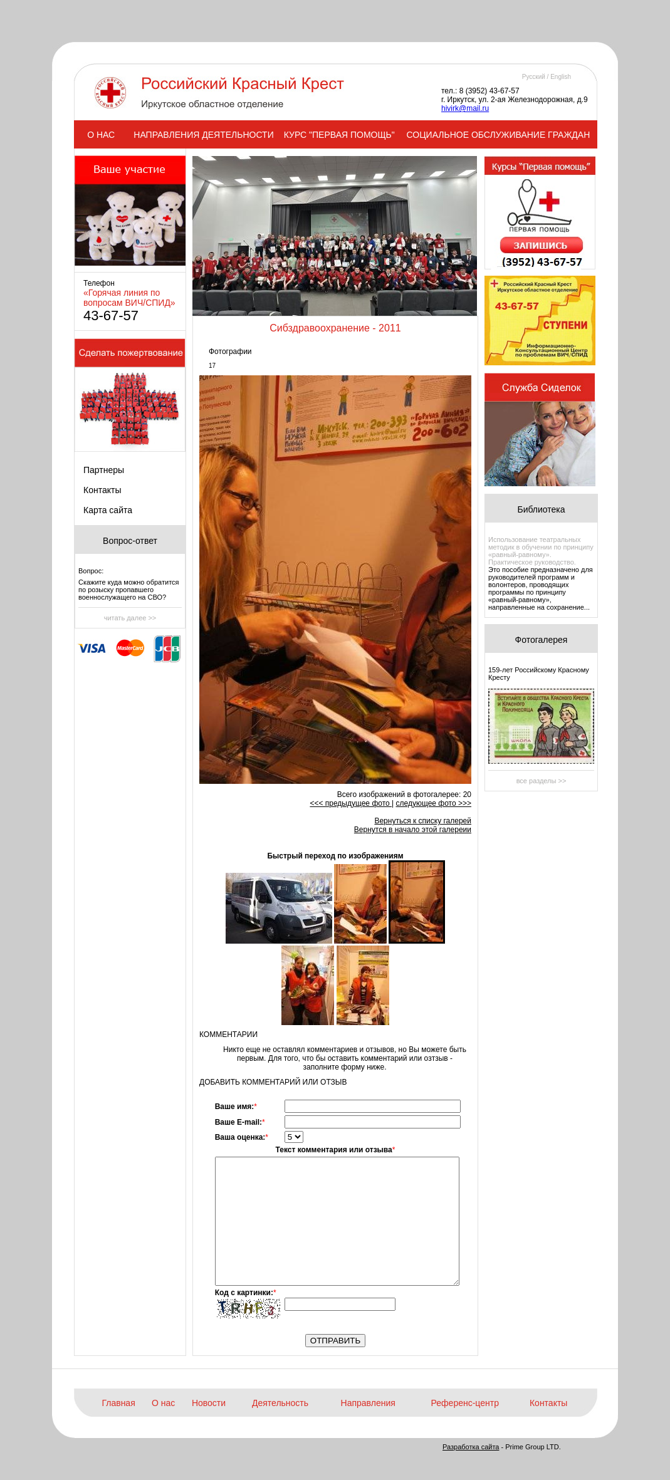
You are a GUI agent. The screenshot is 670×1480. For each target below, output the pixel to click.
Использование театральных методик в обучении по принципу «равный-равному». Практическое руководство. (541, 551)
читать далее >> (130, 618)
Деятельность (280, 1403)
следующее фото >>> (433, 803)
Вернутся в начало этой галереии (412, 829)
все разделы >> (541, 780)
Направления (368, 1403)
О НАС (101, 135)
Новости (209, 1403)
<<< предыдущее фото (351, 803)
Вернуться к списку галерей (422, 820)
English (560, 76)
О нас (163, 1403)
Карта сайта (107, 510)
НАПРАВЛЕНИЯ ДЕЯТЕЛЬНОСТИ (203, 135)
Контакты (102, 490)
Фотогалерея (541, 640)
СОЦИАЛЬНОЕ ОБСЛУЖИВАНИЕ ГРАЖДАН (498, 135)
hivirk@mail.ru (465, 108)
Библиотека (541, 509)
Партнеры (103, 470)
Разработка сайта (470, 1447)
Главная (118, 1403)
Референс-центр (465, 1403)
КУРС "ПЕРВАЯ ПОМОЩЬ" (339, 135)
